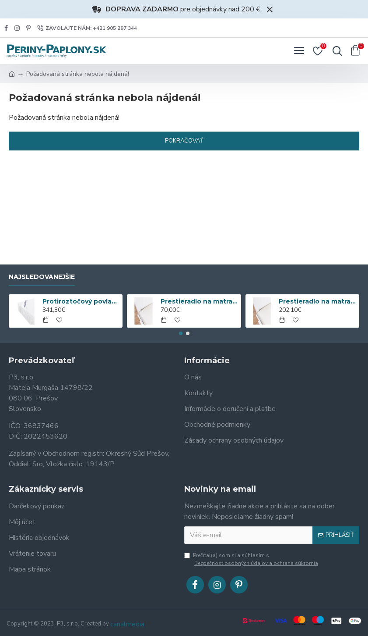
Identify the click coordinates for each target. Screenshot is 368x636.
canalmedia (127, 624)
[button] (180, 333)
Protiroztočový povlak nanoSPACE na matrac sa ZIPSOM (81, 301)
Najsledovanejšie (42, 277)
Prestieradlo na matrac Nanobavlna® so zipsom (317, 301)
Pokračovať (184, 141)
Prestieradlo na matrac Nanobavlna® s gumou (199, 301)
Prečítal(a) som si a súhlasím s (251, 559)
